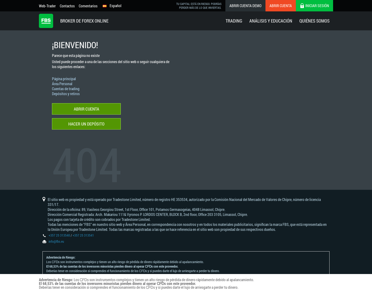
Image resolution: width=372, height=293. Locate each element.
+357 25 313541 (83, 235)
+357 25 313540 (59, 235)
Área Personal (62, 83)
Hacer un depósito (86, 124)
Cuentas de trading (65, 88)
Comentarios (88, 5)
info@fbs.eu (56, 241)
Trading (234, 21)
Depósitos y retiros (66, 93)
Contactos (67, 5)
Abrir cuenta (281, 5)
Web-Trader (47, 5)
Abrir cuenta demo (245, 5)
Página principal (64, 78)
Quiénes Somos (314, 21)
